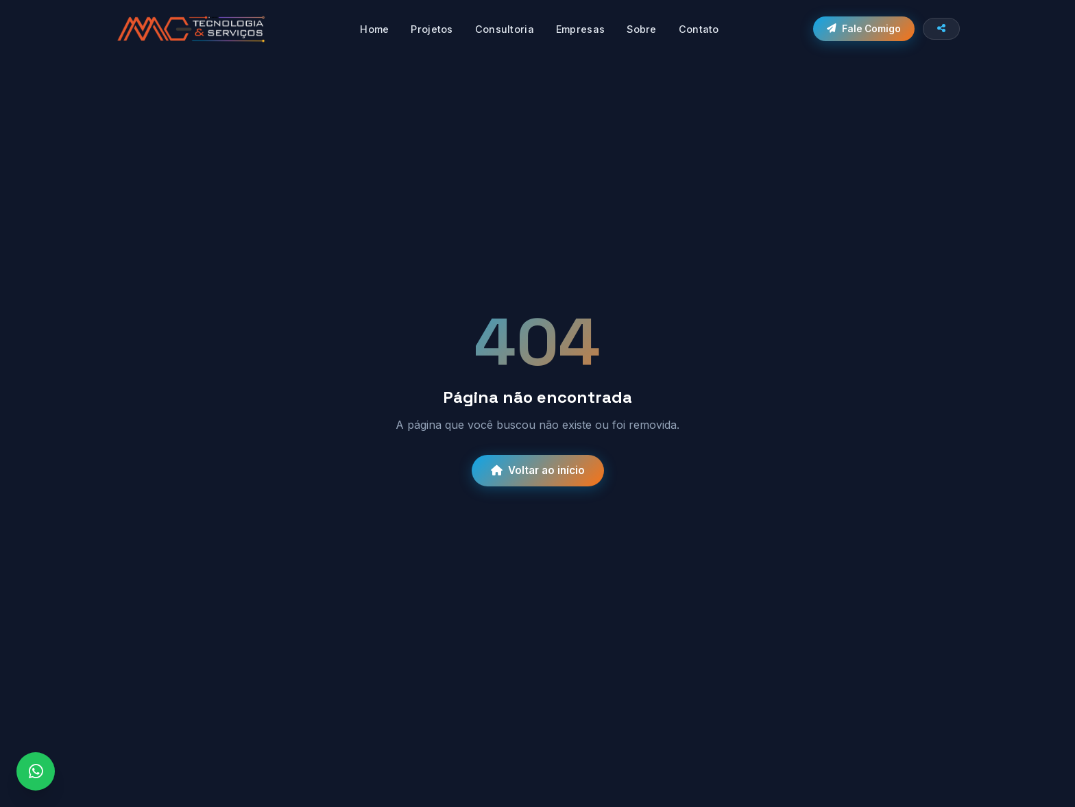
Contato (699, 29)
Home (374, 29)
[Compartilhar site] (941, 29)
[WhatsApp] (35, 771)
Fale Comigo (864, 28)
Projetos (431, 29)
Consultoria (504, 29)
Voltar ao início (538, 470)
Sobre (641, 29)
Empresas (580, 29)
